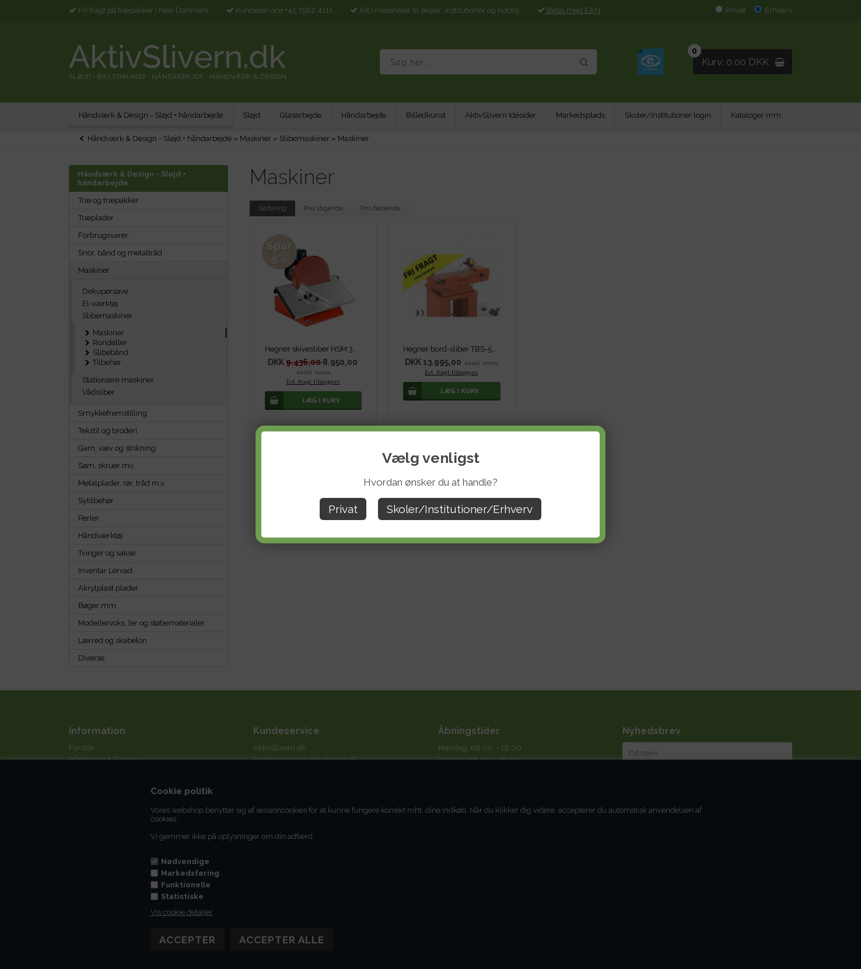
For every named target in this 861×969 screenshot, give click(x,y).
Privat (343, 509)
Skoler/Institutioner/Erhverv (460, 509)
